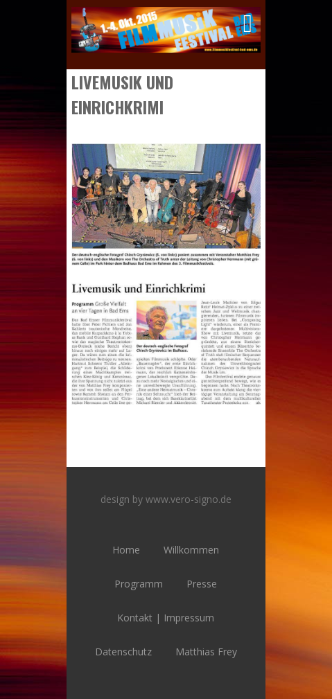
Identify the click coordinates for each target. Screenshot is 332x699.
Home (126, 549)
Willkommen (191, 549)
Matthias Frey (206, 651)
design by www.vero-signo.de (166, 499)
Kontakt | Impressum (165, 617)
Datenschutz (123, 651)
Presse (201, 583)
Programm (138, 583)
